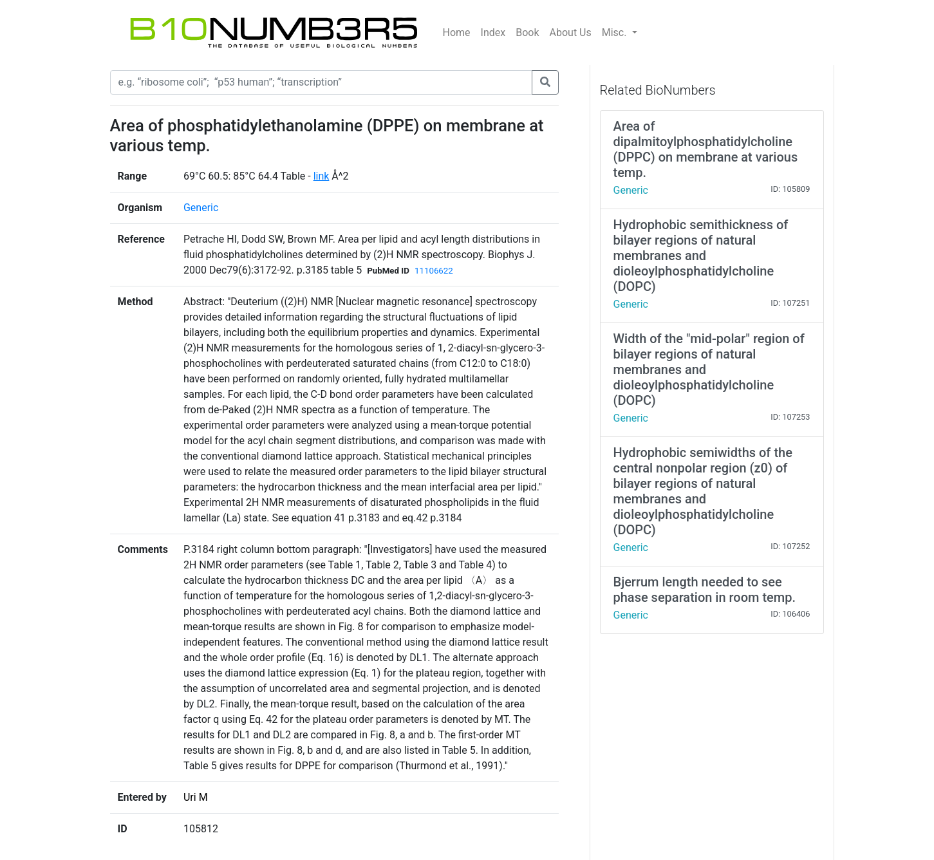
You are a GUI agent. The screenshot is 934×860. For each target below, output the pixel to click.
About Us (571, 32)
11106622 (434, 271)
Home (457, 32)
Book (527, 32)
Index (493, 32)
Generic (200, 207)
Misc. (616, 32)
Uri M (195, 797)
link (321, 176)
